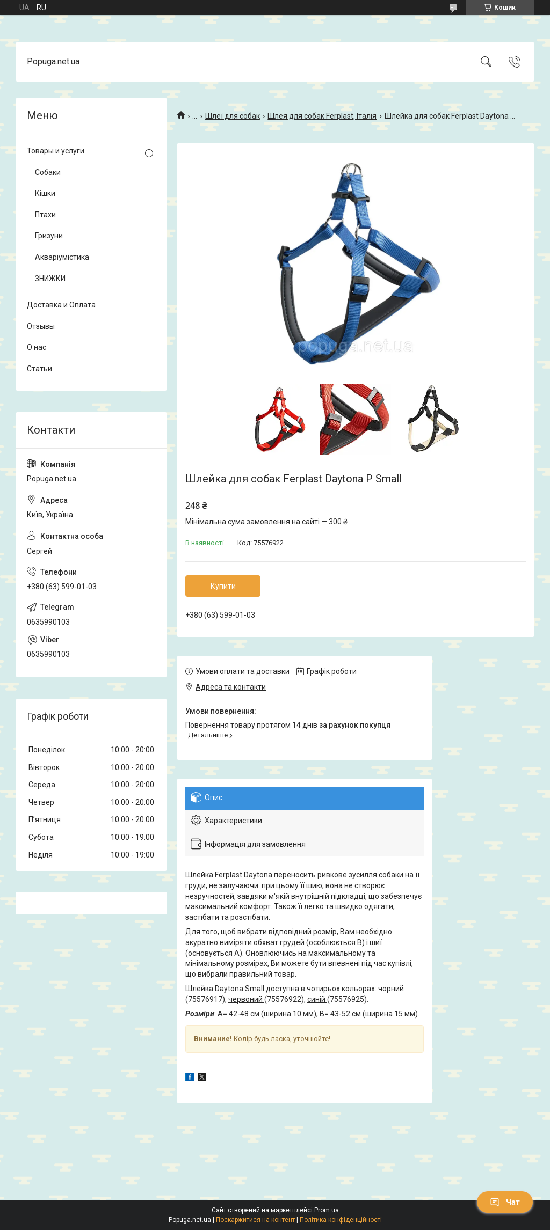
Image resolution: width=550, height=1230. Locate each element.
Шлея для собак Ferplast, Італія (322, 116)
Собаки (48, 172)
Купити (223, 586)
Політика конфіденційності (341, 1220)
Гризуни (49, 235)
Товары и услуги (55, 151)
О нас (36, 347)
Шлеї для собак (232, 116)
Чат (505, 1202)
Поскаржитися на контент (255, 1220)
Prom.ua (326, 1210)
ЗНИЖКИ (50, 278)
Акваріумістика (62, 257)
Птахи (45, 214)
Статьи (39, 368)
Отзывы (41, 326)
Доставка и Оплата (61, 305)
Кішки (45, 193)
